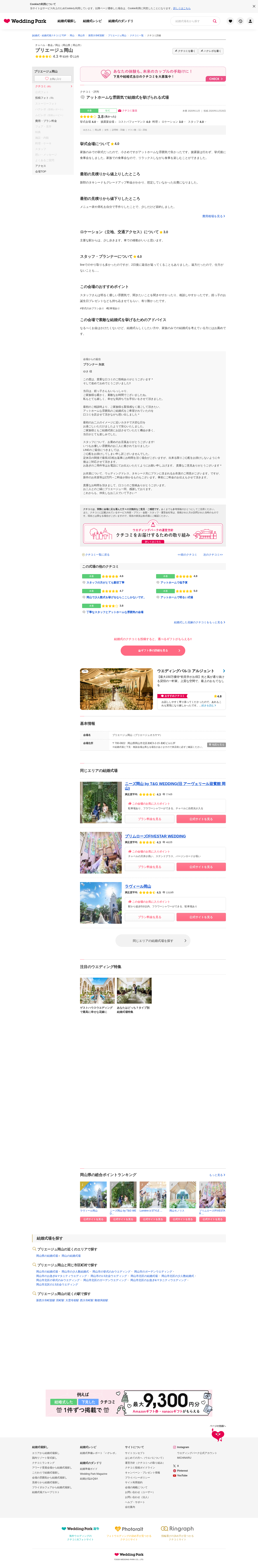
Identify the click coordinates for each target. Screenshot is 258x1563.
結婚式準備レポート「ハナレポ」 (99, 1453)
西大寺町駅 (87, 1300)
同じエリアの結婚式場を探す (153, 940)
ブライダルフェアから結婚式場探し (52, 1487)
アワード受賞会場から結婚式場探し (52, 1467)
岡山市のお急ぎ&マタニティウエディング (61, 1276)
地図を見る (216, 744)
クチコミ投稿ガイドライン (140, 1467)
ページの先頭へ (218, 1434)
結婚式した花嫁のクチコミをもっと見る (200, 622)
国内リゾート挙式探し (44, 1457)
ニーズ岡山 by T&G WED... (123, 1212)
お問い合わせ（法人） (137, 1497)
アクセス (40, 165)
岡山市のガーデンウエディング (153, 1271)
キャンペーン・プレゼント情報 (142, 1472)
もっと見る (217, 1175)
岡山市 (76, 45)
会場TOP (40, 171)
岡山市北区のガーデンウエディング (105, 1280)
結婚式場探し (67, 21)
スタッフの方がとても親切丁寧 (105, 582)
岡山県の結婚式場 (47, 1255)
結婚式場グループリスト (46, 1492)
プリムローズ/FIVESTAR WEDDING (155, 836)
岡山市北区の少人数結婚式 (178, 1276)
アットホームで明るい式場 (176, 597)
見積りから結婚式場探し (46, 1482)
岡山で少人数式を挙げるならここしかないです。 (116, 597)
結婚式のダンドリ (120, 21)
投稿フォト (45, 97)
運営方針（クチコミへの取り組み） (145, 1462)
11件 (76, 56)
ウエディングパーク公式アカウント (197, 1453)
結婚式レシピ (92, 21)
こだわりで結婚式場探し (46, 1472)
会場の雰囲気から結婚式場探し (49, 1477)
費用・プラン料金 (46, 120)
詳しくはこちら (182, 8)
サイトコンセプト (135, 1453)
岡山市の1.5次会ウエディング (109, 1276)
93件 (66, 56)
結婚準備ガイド (89, 1468)
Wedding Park (129, 1554)
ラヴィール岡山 (138, 886)
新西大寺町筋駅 (45, 1300)
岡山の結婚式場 (71, 1255)
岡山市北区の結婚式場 (144, 1276)
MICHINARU (184, 1457)
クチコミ (43, 86)
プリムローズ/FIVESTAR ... (212, 1212)
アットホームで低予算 (174, 582)
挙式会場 (88, 121)
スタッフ (196, 121)
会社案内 (130, 1507)
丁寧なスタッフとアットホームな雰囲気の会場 (114, 612)
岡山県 (66, 45)
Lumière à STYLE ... (151, 1210)
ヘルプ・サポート (135, 1502)
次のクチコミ (211, 554)
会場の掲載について (136, 1487)
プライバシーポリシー (137, 1477)
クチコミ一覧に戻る (97, 554)
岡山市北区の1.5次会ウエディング (57, 1284)
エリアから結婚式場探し (46, 1453)
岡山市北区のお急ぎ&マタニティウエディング (158, 1280)
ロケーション (172, 121)
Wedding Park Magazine (93, 1473)
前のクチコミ (189, 554)
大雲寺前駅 (72, 1300)
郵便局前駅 (101, 1300)
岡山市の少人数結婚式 (75, 1271)
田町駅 (60, 1300)
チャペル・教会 (44, 45)
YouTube (182, 1475)
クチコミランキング (43, 1462)
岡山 (57, 45)
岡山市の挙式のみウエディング (111, 1271)
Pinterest (182, 1470)
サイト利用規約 (134, 1482)
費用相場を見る (212, 216)
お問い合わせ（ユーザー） (140, 1492)
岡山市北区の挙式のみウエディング (58, 1280)
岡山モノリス (176, 1210)
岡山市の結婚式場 (47, 1271)
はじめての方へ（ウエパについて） (145, 1457)
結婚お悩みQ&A (89, 1478)
